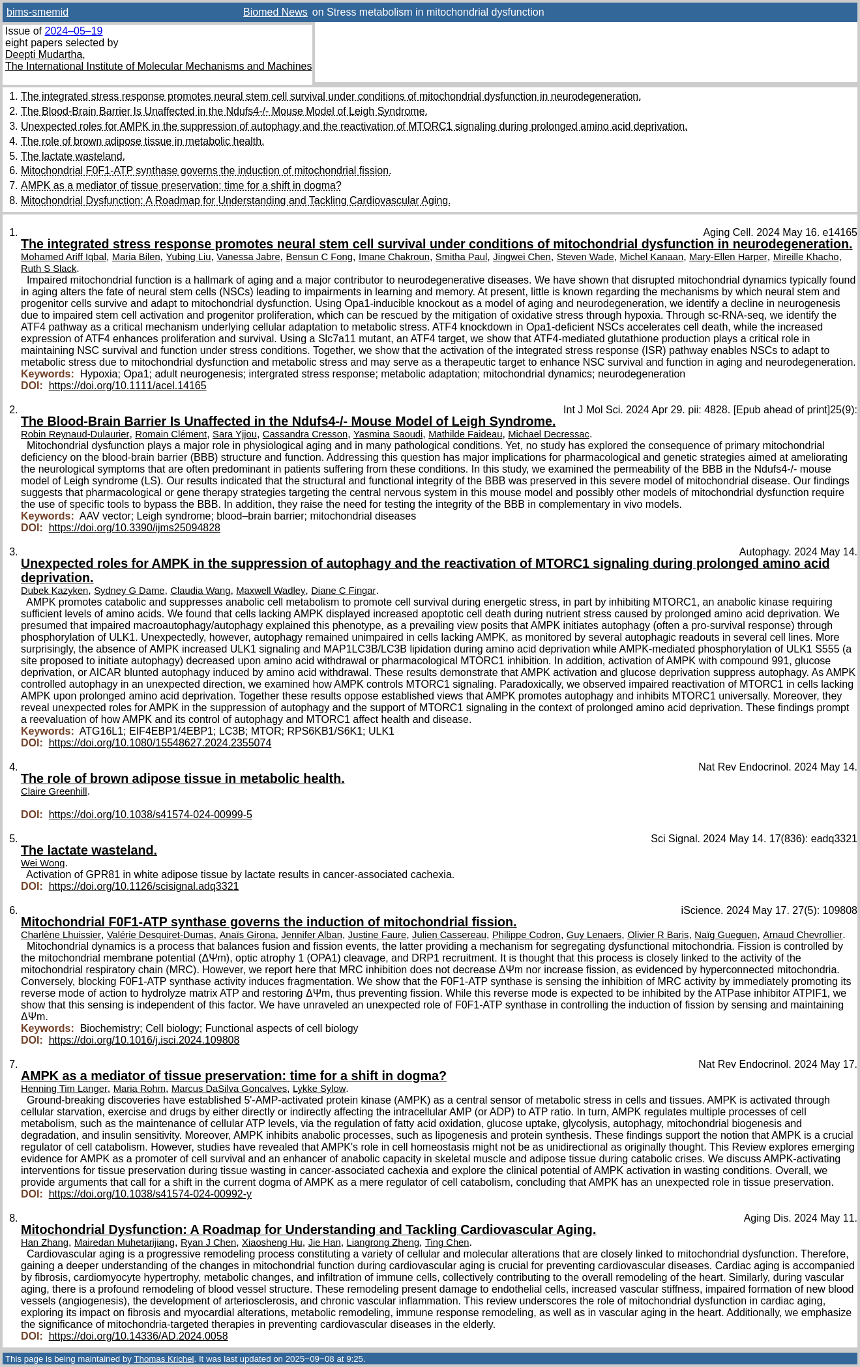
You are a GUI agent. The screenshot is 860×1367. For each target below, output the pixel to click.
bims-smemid (37, 12)
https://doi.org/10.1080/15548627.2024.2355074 (160, 742)
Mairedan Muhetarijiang (124, 1242)
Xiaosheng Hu (272, 1242)
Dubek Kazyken (54, 590)
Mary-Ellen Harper (728, 257)
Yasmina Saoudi (388, 434)
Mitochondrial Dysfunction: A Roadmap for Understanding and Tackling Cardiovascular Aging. (236, 200)
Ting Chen (447, 1242)
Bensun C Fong (319, 257)
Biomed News (275, 12)
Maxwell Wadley (270, 590)
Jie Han (324, 1242)
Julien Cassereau (449, 935)
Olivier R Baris (658, 935)
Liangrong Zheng (383, 1242)
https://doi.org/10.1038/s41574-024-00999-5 (150, 814)
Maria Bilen (136, 257)
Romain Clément (171, 434)
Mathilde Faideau (465, 434)
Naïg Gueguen (725, 935)
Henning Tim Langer (64, 1088)
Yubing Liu (188, 257)
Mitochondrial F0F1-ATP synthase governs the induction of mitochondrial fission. (206, 170)
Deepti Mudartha (43, 54)
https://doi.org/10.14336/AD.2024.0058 (138, 1336)
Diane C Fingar (343, 590)
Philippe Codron (526, 935)
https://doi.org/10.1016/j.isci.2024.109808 (144, 1040)
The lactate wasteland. (73, 156)
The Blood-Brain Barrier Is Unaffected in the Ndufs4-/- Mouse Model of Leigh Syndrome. (224, 111)
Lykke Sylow (319, 1088)
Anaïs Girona (247, 935)
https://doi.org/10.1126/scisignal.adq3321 (144, 886)
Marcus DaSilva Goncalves (229, 1088)
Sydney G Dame (129, 590)
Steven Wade (585, 257)
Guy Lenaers (594, 935)
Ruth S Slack (48, 268)
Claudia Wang (200, 590)
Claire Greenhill (54, 791)
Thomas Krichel (164, 1359)
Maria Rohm (139, 1088)
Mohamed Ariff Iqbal (63, 257)
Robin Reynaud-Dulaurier (75, 434)
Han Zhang (44, 1242)
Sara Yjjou (235, 434)
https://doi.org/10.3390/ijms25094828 (134, 527)
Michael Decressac (548, 434)
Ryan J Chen (208, 1242)
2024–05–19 (73, 31)
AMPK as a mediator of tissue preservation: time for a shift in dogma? (181, 185)
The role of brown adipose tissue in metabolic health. (143, 141)
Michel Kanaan (652, 257)
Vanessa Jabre (248, 257)
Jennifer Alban (311, 935)
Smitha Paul (462, 257)
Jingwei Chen (522, 257)
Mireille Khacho (806, 257)
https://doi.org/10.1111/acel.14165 (128, 385)
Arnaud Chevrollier (802, 935)
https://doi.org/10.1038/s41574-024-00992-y (150, 1193)
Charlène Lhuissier (61, 935)
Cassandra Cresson (305, 434)
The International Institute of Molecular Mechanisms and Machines (158, 66)
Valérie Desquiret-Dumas (160, 935)
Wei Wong (43, 863)
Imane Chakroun (394, 257)
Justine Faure (377, 935)
